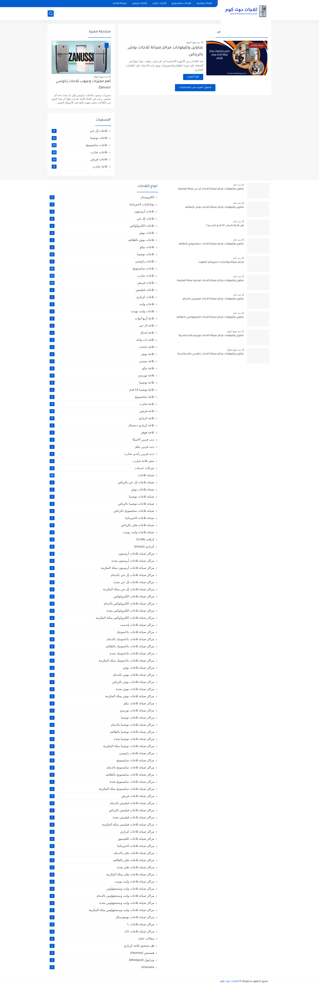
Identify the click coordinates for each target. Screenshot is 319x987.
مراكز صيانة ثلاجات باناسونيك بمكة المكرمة (102, 660)
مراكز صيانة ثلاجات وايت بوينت (102, 881)
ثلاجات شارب (159, 3)
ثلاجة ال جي (102, 325)
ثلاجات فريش (139, 3)
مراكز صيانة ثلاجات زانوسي (102, 753)
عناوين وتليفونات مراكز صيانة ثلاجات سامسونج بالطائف (211, 244)
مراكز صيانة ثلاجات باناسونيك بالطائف (102, 646)
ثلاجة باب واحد (102, 340)
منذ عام (237, 184)
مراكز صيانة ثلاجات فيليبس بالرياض (102, 810)
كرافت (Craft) (102, 539)
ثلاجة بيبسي (102, 361)
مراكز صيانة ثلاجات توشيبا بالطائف (102, 732)
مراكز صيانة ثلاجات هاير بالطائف (102, 860)
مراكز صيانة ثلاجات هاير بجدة (102, 867)
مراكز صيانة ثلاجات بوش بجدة (102, 689)
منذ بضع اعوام (193, 42)
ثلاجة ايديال (102, 332)
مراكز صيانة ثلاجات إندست (102, 625)
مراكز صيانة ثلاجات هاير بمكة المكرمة (102, 874)
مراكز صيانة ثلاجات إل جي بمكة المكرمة (102, 589)
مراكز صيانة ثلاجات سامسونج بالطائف (102, 774)
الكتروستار (102, 197)
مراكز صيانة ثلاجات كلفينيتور (102, 839)
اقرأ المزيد (193, 77)
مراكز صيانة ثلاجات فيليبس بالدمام (102, 803)
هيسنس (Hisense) (102, 953)
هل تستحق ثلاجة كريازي (102, 945)
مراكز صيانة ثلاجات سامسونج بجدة (102, 782)
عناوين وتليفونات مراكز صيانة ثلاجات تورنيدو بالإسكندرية (211, 335)
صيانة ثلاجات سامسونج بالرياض (102, 511)
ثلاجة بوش (102, 354)
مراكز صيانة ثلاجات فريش (102, 796)
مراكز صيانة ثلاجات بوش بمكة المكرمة (102, 696)
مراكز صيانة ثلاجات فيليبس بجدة (102, 817)
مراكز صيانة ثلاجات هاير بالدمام (102, 853)
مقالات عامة (102, 938)
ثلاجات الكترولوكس (102, 226)
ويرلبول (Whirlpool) (102, 960)
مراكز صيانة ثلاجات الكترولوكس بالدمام (102, 603)
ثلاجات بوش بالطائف (102, 240)
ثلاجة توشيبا (102, 382)
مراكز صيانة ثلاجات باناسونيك (102, 632)
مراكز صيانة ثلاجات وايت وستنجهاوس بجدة (102, 903)
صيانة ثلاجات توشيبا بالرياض (102, 504)
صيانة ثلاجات (119, 3)
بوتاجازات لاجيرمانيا (102, 204)
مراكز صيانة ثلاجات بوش (102, 667)
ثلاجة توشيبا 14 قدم (102, 389)
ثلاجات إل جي (79, 131)
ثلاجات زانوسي (102, 261)
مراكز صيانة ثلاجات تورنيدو (102, 710)
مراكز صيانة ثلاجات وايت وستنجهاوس (102, 888)
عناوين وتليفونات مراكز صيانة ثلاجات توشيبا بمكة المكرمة (210, 280)
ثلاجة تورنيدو (102, 375)
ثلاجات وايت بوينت (102, 311)
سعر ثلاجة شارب (102, 461)
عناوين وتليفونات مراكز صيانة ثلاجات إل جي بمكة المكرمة (211, 189)
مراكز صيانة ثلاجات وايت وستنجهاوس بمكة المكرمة (102, 910)
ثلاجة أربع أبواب (102, 318)
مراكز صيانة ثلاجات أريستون (102, 553)
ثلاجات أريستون (102, 211)
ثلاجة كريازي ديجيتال (102, 425)
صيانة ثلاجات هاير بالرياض (102, 525)
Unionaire (102, 967)
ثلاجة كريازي (102, 418)
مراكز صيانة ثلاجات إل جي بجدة (102, 582)
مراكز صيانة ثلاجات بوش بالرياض (102, 682)
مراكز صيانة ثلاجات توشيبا (102, 717)
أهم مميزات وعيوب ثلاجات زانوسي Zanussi (83, 85)
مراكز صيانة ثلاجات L (102, 924)
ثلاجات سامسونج (181, 3)
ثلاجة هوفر (102, 432)
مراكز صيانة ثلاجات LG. (102, 931)
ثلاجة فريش (102, 411)
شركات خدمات (102, 468)
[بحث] (51, 13)
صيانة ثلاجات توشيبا (102, 496)
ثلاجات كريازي (102, 297)
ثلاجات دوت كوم (229, 981)
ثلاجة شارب (79, 166)
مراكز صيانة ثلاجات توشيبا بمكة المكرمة (102, 746)
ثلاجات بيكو (102, 247)
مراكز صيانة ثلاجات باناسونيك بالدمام (102, 639)
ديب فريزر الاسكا (102, 439)
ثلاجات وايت (102, 304)
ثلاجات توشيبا (204, 3)
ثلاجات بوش (102, 233)
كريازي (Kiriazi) (102, 546)
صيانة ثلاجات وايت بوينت (102, 532)
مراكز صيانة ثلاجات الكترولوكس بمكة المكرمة (102, 618)
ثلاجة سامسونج (102, 397)
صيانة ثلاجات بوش (102, 489)
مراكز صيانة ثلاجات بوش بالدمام (102, 675)
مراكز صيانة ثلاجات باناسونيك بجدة (102, 653)
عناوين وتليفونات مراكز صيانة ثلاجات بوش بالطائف (214, 207)
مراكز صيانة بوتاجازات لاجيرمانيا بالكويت (221, 262)
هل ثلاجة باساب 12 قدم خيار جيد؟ (225, 225)
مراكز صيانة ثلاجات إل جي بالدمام (102, 575)
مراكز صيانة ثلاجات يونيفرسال (102, 917)
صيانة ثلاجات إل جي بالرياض (102, 482)
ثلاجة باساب (102, 347)
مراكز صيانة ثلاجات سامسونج (102, 760)
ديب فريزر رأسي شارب (102, 454)
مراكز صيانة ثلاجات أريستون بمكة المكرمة (102, 568)
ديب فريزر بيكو (102, 446)
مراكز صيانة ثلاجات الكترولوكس (102, 596)
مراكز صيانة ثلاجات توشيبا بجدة (102, 739)
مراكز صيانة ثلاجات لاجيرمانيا (102, 846)
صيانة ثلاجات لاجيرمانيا (102, 518)
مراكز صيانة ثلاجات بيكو (102, 703)
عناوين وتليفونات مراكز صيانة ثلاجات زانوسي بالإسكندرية (211, 354)
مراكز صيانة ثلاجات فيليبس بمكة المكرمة (102, 824)
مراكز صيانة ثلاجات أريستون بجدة (102, 561)
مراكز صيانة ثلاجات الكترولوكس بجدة (102, 610)
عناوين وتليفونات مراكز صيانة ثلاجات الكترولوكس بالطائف (210, 317)
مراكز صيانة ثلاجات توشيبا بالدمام (102, 725)
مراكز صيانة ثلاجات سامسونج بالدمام (102, 767)
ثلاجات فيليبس (102, 290)
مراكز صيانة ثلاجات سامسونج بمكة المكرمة (102, 789)
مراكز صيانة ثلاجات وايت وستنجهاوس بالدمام (102, 896)
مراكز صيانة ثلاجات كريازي (102, 831)
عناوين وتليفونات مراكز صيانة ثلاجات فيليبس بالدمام (213, 299)
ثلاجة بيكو (102, 368)
